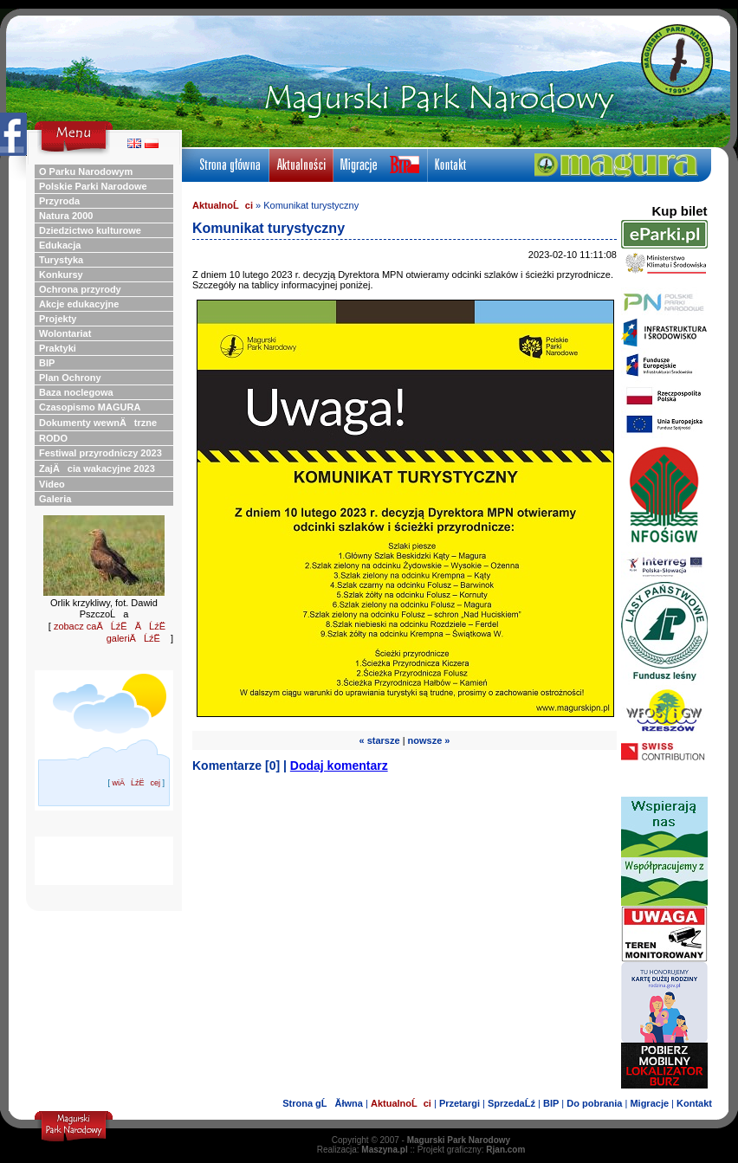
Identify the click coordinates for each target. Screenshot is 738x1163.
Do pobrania (594, 1103)
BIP (551, 1103)
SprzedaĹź (511, 1103)
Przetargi (459, 1103)
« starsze (379, 740)
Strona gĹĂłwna (322, 1103)
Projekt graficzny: (472, 1149)
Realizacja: (362, 1149)
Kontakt (694, 1103)
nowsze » (429, 740)
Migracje (649, 1103)
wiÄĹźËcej (136, 783)
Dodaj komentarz (339, 765)
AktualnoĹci (222, 205)
